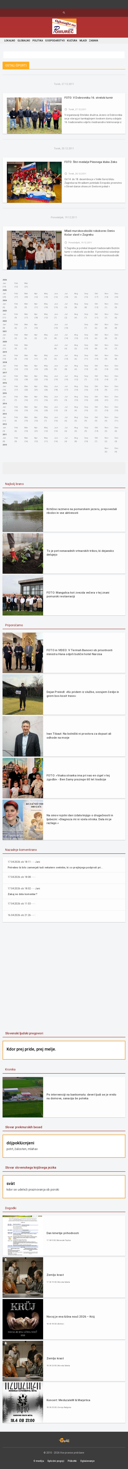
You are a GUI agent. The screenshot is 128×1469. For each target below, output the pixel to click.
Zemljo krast (55, 1275)
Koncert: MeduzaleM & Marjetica (68, 1400)
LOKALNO (9, 40)
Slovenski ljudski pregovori (24, 1033)
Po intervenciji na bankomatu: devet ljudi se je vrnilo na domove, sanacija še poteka (81, 1096)
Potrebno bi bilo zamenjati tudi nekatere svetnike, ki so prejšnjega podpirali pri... (58, 867)
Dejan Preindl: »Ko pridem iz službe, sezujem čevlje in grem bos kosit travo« (83, 693)
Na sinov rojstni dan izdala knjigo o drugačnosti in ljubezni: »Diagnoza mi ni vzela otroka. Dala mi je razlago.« (80, 819)
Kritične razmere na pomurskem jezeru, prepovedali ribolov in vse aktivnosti (82, 511)
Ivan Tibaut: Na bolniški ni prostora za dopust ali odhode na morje (79, 735)
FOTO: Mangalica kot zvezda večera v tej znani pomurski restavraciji (78, 594)
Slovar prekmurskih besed (23, 1127)
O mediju (39, 1461)
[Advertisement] (64, 977)
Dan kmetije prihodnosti (63, 1233)
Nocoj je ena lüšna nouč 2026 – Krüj (71, 1316)
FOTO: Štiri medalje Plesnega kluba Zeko (90, 162)
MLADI (83, 40)
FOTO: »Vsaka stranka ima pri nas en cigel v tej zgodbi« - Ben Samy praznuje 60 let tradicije (78, 777)
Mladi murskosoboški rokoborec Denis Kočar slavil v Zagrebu (89, 232)
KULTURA (72, 40)
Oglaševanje (87, 1461)
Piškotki (72, 1461)
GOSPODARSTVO (55, 40)
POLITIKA (37, 40)
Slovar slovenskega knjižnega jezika (30, 1167)
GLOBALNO (24, 40)
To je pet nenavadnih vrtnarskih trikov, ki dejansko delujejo (80, 552)
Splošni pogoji (55, 1461)
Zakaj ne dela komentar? (23, 894)
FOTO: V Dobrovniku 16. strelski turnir (88, 97)
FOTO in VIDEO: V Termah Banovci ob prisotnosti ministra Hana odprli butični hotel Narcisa (80, 652)
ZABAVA (93, 40)
